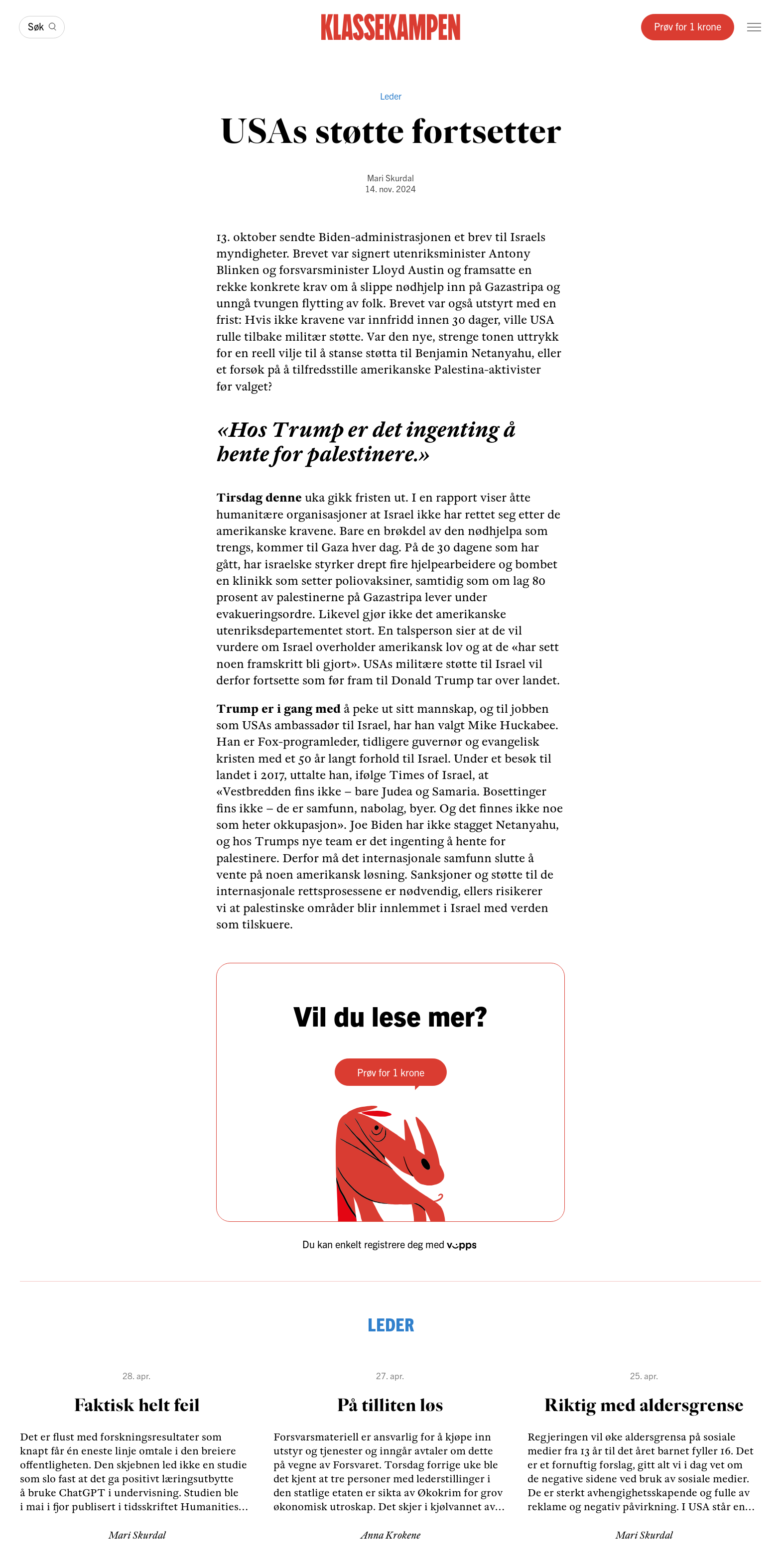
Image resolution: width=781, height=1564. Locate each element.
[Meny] (754, 27)
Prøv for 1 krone (687, 26)
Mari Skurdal (390, 177)
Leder (390, 96)
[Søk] (42, 27)
